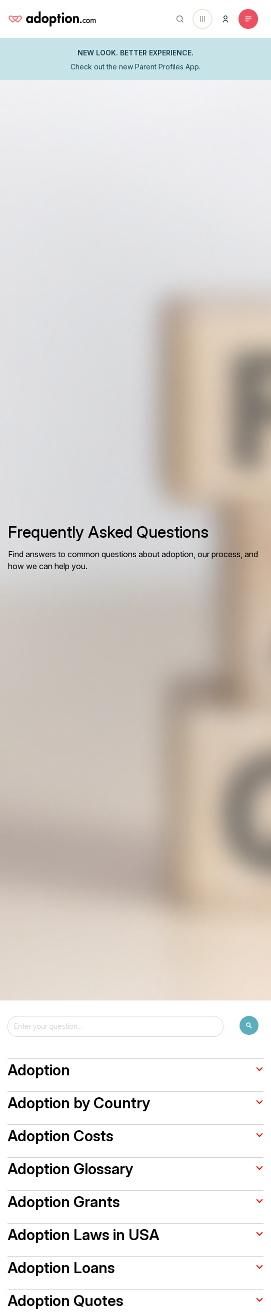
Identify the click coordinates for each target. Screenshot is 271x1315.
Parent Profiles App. (167, 66)
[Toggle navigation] (248, 19)
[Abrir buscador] (178, 18)
